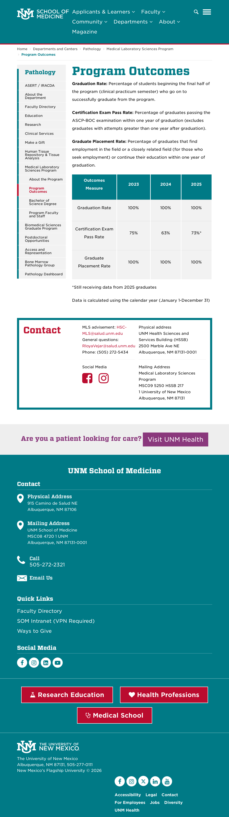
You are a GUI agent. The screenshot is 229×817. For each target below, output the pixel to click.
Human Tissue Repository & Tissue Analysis (42, 155)
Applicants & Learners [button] (103, 12)
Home (22, 49)
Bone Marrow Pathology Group (40, 263)
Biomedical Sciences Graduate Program (43, 227)
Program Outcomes (38, 55)
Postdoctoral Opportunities (37, 239)
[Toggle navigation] (207, 12)
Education (34, 115)
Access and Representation (38, 251)
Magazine (84, 32)
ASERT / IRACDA (40, 85)
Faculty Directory (40, 107)
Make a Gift (35, 142)
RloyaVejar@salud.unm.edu (108, 346)
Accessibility (128, 794)
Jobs (155, 802)
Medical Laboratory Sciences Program (140, 49)
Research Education (67, 694)
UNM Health (127, 810)
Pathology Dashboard (44, 274)
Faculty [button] (153, 12)
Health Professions (164, 694)
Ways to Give (34, 631)
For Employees (130, 802)
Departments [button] (133, 22)
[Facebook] (22, 663)
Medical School (114, 715)
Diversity (173, 802)
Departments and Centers (55, 49)
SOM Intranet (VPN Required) (56, 621)
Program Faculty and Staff (43, 214)
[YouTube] (167, 781)
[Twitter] (143, 781)
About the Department (35, 96)
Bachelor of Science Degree (42, 202)
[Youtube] (58, 663)
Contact (170, 794)
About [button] (169, 22)
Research (33, 124)
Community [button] (89, 22)
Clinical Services (39, 133)
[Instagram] (34, 663)
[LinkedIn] (46, 663)
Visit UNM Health (175, 439)
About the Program (46, 179)
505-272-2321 (47, 565)
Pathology (92, 49)
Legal (151, 794)
